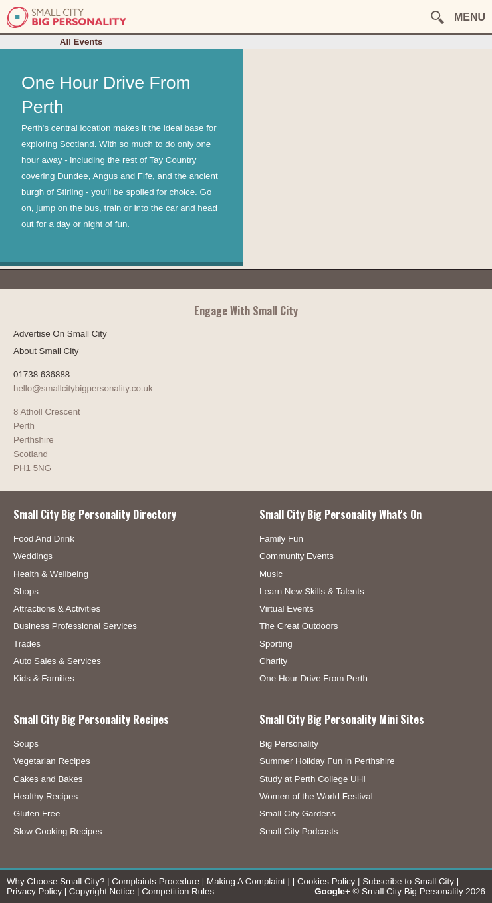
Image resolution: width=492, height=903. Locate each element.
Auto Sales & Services (57, 661)
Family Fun (281, 539)
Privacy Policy (34, 891)
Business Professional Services (75, 626)
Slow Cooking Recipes (57, 831)
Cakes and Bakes (47, 779)
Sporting (276, 644)
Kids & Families (43, 678)
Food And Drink (43, 539)
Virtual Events (286, 609)
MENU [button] (469, 17)
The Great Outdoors (298, 626)
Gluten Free (36, 813)
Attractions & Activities (56, 609)
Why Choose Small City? (55, 881)
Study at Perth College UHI (312, 779)
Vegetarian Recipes (51, 761)
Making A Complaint (246, 881)
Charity (273, 661)
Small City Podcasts (298, 831)
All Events (81, 42)
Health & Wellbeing (50, 574)
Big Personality (288, 744)
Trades (27, 644)
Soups (26, 744)
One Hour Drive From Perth (313, 678)
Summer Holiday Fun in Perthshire (327, 761)
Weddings (33, 556)
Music (271, 574)
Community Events (296, 556)
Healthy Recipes (45, 796)
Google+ (332, 891)
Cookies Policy (326, 881)
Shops (26, 591)
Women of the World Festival (316, 796)
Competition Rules (178, 891)
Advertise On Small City (60, 334)
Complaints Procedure (155, 881)
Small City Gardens (297, 813)
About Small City (46, 351)
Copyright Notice (102, 891)
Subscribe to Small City (408, 881)
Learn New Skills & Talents (311, 591)
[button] (437, 17)
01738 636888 (41, 374)
